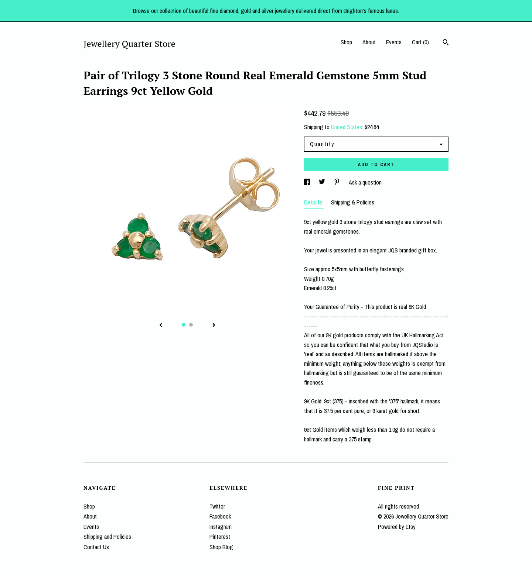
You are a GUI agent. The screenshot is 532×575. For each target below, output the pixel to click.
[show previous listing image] (161, 325)
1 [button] (183, 325)
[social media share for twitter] (323, 182)
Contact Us (96, 547)
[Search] (446, 43)
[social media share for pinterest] (337, 182)
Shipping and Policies (107, 537)
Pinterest (219, 537)
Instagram (220, 527)
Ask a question (365, 182)
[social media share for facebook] (307, 182)
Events (394, 42)
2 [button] (191, 325)
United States (346, 127)
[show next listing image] (214, 325)
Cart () (420, 42)
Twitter (217, 506)
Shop (346, 42)
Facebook (220, 516)
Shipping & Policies (352, 202)
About (369, 42)
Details (314, 202)
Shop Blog (221, 547)
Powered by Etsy (397, 527)
